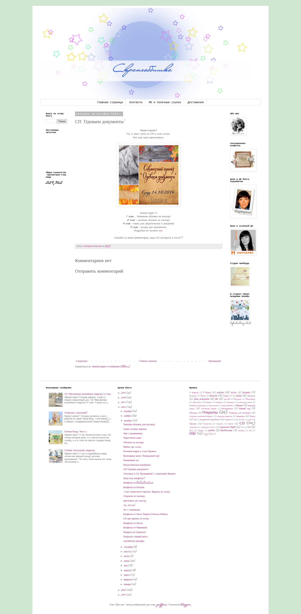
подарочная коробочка (210, 420)
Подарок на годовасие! (134, 532)
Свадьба (220, 424)
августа (128, 551)
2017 (123, 402)
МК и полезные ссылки (165, 102)
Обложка (193, 413)
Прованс (193, 424)
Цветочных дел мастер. (134, 500)
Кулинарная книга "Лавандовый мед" (141, 456)
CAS (192, 434)
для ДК (227, 399)
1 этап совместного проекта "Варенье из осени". (147, 491)
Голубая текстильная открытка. (79, 450)
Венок (203, 396)
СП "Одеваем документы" (136, 469)
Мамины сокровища (197, 406)
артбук (234, 392)
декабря (128, 411)
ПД (195, 420)
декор (238, 395)
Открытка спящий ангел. (135, 536)
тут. (161, 230)
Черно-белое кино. (132, 438)
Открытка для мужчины (240, 413)
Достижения (196, 102)
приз (250, 420)
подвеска (228, 420)
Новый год (244, 408)
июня (127, 561)
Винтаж (213, 395)
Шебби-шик (226, 430)
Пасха (252, 416)
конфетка (219, 402)
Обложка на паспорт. (133, 442)
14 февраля (193, 393)
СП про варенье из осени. (136, 518)
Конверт (208, 402)
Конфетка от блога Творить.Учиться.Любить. (145, 514)
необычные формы (209, 409)
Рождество (207, 424)
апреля (127, 570)
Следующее (82, 361)
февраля (128, 579)
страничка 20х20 (208, 427)
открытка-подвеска (224, 416)
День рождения (201, 399)
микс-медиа (213, 406)
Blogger (186, 604)
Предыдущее (214, 361)
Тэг (249, 427)
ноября (127, 415)
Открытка (210, 413)
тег (242, 427)
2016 (123, 407)
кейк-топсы (197, 402)
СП (242, 423)
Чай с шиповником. (133, 433)
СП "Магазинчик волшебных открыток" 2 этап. (87, 394)
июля (127, 556)
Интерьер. (238, 399)
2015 (124, 590)
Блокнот (246, 392)
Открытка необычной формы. (201, 416)
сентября (128, 547)
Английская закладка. (134, 541)
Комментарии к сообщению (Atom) (111, 366)
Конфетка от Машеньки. (135, 527)
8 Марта (207, 392)
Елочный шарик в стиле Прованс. (140, 451)
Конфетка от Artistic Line (138, 482)
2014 (124, 595)
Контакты (135, 102)
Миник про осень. (132, 447)
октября (128, 420)
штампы (241, 431)
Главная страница (110, 102)
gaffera (162, 604)
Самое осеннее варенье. (135, 429)
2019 (123, 393)
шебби (211, 430)
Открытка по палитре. (134, 496)
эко (250, 431)
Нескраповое (227, 409)
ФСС (191, 431)
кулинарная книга (245, 402)
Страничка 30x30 (227, 427)
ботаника (192, 396)
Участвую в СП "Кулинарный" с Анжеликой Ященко (149, 473)
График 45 (227, 396)
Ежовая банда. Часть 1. (75, 431)
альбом (220, 392)
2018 (123, 397)
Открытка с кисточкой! (76, 412)
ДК (216, 399)
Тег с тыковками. (132, 509)
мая (126, 565)
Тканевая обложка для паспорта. (139, 424)
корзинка (230, 402)
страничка (193, 427)
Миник (239, 405)
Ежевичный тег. (131, 460)
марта (127, 575)
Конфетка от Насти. (133, 523)
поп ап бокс (240, 420)
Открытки (240, 416)
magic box (208, 434)
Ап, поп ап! (129, 505)
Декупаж (251, 396)
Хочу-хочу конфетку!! (134, 478)
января (127, 584)
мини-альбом (227, 406)
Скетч (230, 424)
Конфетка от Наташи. (134, 487)
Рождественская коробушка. (137, 465)
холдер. (201, 431)
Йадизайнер (250, 399)
